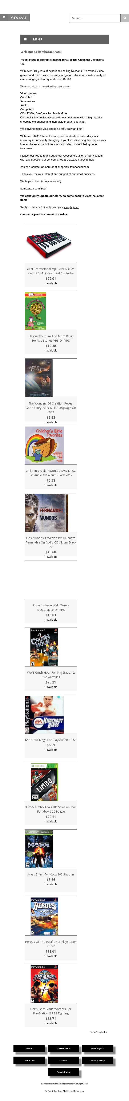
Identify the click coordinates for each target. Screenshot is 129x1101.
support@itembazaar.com (73, 167)
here (48, 167)
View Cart (19, 17)
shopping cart (71, 207)
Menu (31, 39)
